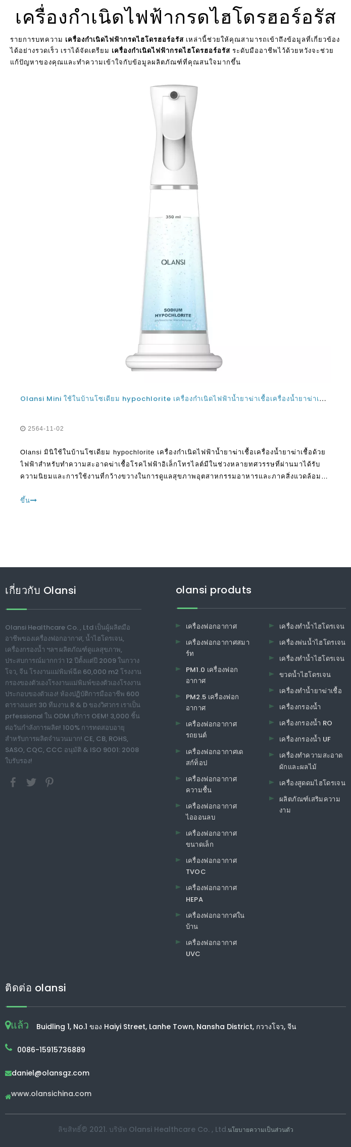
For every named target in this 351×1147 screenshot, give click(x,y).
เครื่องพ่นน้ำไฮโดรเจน (312, 642)
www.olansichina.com (51, 1094)
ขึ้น (28, 500)
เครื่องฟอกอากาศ (211, 626)
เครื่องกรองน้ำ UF (305, 739)
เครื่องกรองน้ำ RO (306, 723)
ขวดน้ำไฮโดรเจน (305, 675)
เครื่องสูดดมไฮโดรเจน (312, 783)
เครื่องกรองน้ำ (300, 707)
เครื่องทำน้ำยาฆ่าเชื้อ (310, 691)
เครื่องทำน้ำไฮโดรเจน (311, 626)
